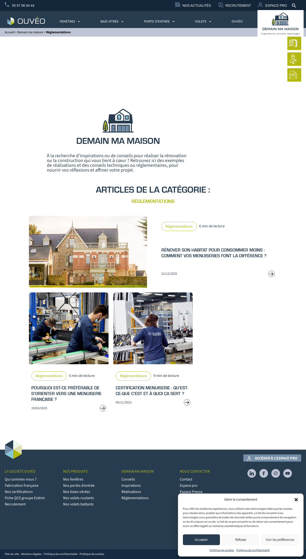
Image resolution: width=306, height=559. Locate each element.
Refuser (240, 539)
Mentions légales (31, 554)
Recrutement (238, 5)
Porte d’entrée (159, 21)
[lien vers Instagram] (275, 473)
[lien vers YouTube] (287, 473)
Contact (186, 479)
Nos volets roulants (78, 498)
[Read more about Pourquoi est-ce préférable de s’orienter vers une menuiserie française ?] (69, 354)
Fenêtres (70, 21)
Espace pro (188, 485)
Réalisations (131, 491)
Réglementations (135, 498)
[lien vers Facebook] (263, 473)
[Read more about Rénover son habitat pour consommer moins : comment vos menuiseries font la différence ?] (153, 252)
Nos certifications (19, 491)
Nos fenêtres (73, 479)
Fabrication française (21, 485)
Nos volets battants (78, 504)
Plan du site (12, 554)
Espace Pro (276, 5)
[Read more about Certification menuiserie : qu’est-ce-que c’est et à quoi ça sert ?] (153, 354)
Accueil (9, 32)
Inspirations (131, 485)
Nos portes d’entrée (79, 485)
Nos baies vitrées (76, 491)
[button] (296, 499)
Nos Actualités (196, 5)
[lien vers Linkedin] (251, 473)
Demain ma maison (30, 32)
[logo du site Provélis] (26, 21)
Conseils (128, 479)
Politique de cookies (221, 550)
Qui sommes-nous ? (21, 479)
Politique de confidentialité (253, 550)
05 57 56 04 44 (23, 5)
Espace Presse (191, 491)
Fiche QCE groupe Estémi (25, 498)
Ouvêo (237, 21)
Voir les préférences (280, 539)
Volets (203, 21)
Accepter (201, 539)
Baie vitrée (112, 21)
